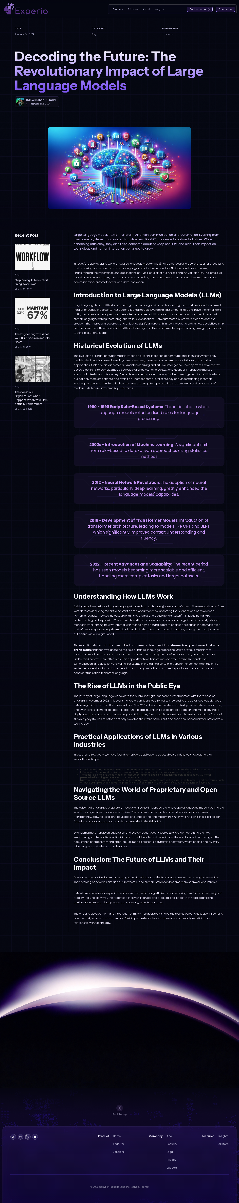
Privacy (171, 1164)
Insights (223, 1141)
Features (119, 1148)
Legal (170, 1156)
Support (172, 1172)
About (171, 1141)
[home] (25, 9)
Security (172, 1148)
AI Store (223, 1148)
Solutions (119, 1156)
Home (117, 1141)
